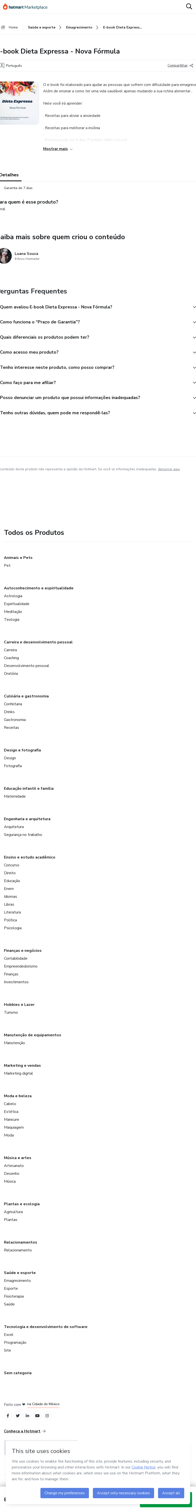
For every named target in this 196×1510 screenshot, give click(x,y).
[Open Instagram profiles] (51, 1420)
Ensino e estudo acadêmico (29, 861)
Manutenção (14, 1047)
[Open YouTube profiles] (41, 1420)
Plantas (10, 1224)
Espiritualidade (16, 608)
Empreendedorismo (20, 970)
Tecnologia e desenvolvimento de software (45, 1331)
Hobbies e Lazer (19, 1009)
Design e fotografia (22, 754)
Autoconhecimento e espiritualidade (39, 592)
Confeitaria (13, 708)
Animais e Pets (18, 562)
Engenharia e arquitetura (27, 823)
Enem (9, 893)
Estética (11, 1116)
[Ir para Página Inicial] (27, 7)
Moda (9, 1139)
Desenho (11, 1178)
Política (10, 924)
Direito (10, 877)
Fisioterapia (14, 1300)
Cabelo (10, 1108)
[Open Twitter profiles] (19, 1420)
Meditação (13, 616)
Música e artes (17, 1162)
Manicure (11, 1124)
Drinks (9, 716)
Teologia (11, 624)
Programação (15, 1347)
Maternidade (15, 800)
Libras (9, 909)
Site (7, 1355)
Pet (7, 570)
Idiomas (10, 901)
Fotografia (13, 770)
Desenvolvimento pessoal (26, 670)
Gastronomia (15, 724)
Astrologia (13, 600)
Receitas (11, 732)
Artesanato (14, 1170)
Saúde (9, 1308)
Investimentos (16, 986)
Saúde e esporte (20, 1277)
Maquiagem (14, 1132)
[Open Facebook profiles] (8, 1420)
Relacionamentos (20, 1246)
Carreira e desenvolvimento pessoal (38, 646)
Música (10, 1186)
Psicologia (13, 932)
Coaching (11, 662)
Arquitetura (14, 831)
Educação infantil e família (29, 793)
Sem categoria (18, 1377)
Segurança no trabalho (23, 839)
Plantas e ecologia (22, 1208)
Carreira (10, 654)
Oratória (11, 678)
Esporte (11, 1293)
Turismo (11, 1017)
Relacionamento (18, 1254)
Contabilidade (15, 963)
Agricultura (13, 1216)
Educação (12, 885)
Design (10, 762)
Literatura (12, 916)
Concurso (11, 869)
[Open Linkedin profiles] (30, 1420)
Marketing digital (18, 1078)
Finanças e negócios (23, 955)
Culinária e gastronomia (26, 700)
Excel (8, 1339)
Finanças (11, 978)
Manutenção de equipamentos (32, 1039)
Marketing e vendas (22, 1070)
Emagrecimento (17, 1285)
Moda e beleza (18, 1100)
